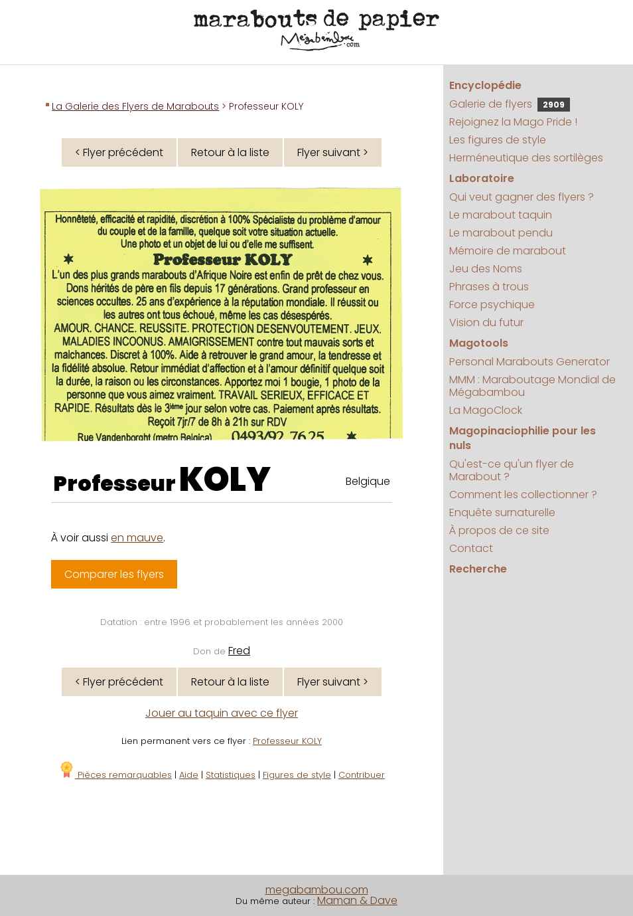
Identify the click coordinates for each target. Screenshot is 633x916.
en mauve (137, 537)
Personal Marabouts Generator (529, 361)
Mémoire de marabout (507, 250)
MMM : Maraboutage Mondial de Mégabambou (532, 386)
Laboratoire (481, 178)
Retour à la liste (230, 152)
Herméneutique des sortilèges (526, 157)
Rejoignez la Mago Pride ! (513, 122)
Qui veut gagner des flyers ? (521, 197)
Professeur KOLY (287, 741)
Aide (188, 775)
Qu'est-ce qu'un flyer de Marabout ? (511, 470)
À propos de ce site (499, 530)
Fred (239, 650)
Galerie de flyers (509, 104)
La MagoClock (485, 410)
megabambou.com (316, 889)
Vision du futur (486, 322)
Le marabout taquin (500, 215)
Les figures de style (497, 139)
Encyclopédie (485, 85)
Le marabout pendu (501, 232)
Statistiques (230, 775)
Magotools (478, 343)
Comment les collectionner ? (523, 494)
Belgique (368, 481)
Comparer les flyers (114, 574)
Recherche (478, 569)
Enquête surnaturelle (502, 512)
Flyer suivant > (332, 152)
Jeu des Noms (485, 268)
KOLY (225, 479)
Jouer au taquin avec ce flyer (221, 713)
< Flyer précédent (119, 152)
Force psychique (492, 304)
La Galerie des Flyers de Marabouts (135, 106)
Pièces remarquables (115, 775)
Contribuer (361, 775)
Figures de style (297, 775)
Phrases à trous (489, 286)
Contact (471, 548)
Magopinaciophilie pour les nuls (522, 438)
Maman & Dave (357, 900)
